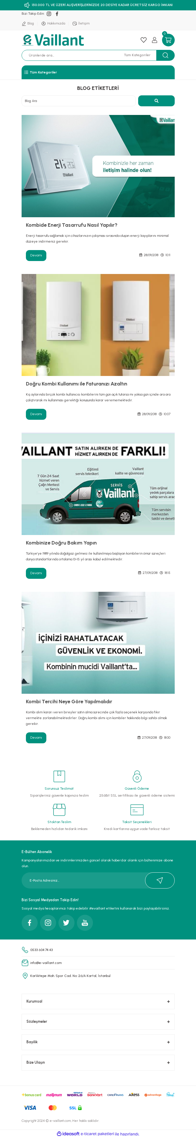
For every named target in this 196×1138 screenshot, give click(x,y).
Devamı (36, 255)
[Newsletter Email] (98, 880)
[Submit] (160, 880)
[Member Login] (154, 40)
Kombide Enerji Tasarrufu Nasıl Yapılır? (71, 225)
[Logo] (54, 40)
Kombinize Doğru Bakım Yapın (61, 543)
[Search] (75, 55)
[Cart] (168, 40)
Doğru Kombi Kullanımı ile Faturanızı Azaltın (76, 384)
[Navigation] (98, 72)
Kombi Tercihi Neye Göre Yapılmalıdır (69, 701)
